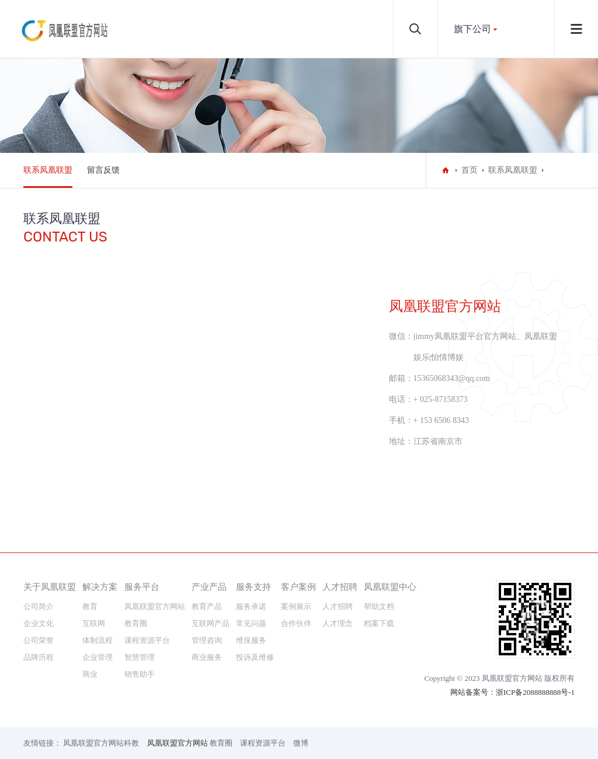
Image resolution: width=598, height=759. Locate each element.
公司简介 (38, 606)
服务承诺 (251, 606)
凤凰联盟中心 (390, 587)
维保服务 (251, 640)
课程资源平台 (147, 640)
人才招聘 (339, 587)
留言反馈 (103, 170)
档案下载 (379, 623)
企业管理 (97, 657)
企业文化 (38, 623)
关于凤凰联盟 (49, 587)
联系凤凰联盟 (47, 170)
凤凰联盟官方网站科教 (101, 743)
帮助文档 (379, 606)
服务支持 (253, 587)
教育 (90, 606)
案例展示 (296, 606)
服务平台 (141, 587)
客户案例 (298, 587)
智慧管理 (139, 657)
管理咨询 (207, 640)
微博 (300, 743)
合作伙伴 (296, 623)
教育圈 (135, 623)
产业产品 (209, 587)
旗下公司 (472, 29)
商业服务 (207, 657)
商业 (90, 674)
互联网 (93, 623)
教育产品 (207, 606)
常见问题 (251, 623)
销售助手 (139, 674)
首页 (469, 170)
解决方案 (99, 587)
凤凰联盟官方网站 (154, 606)
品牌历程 (38, 657)
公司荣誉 (38, 640)
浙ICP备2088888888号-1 (535, 692)
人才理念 (337, 623)
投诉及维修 (255, 657)
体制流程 (97, 640)
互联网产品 (211, 623)
